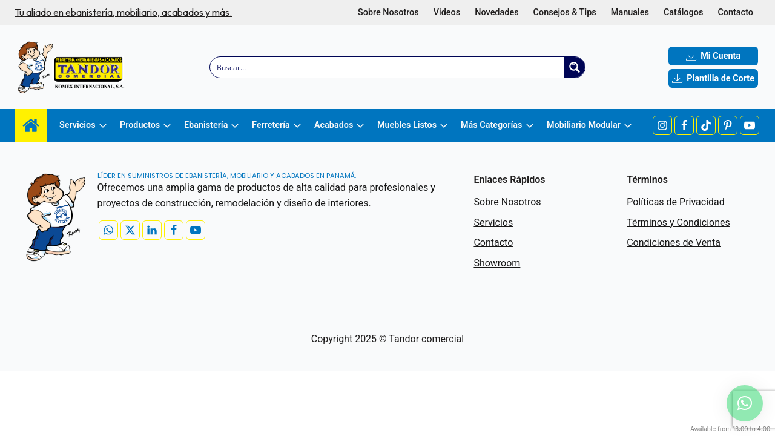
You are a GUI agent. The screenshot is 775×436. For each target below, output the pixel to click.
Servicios (493, 222)
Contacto (735, 12)
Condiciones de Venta (674, 242)
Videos (447, 12)
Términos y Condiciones (678, 222)
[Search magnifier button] (574, 67)
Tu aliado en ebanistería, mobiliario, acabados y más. (123, 12)
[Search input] (388, 67)
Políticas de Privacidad (676, 202)
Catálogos (683, 12)
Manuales (630, 12)
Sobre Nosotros (388, 12)
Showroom (496, 263)
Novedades (496, 12)
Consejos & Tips (564, 12)
